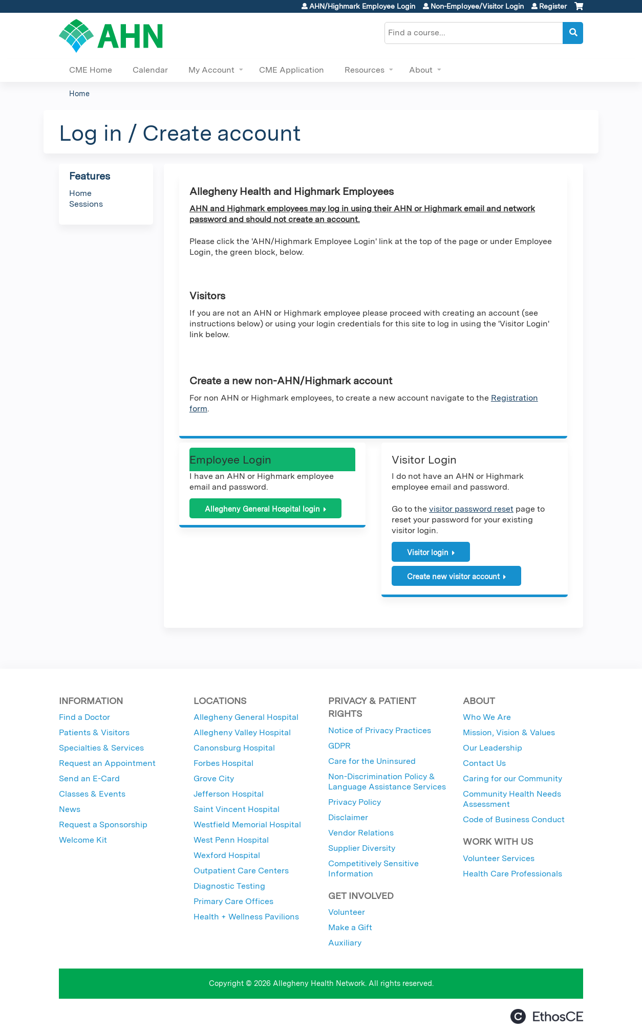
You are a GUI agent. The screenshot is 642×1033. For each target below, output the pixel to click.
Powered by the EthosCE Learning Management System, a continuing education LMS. (546, 1016)
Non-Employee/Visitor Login (477, 6)
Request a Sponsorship (103, 824)
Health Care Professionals (512, 873)
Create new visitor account (453, 576)
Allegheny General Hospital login (262, 508)
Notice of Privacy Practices (379, 730)
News (69, 809)
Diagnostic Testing (229, 886)
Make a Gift (350, 927)
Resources (364, 70)
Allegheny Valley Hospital (242, 732)
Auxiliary (344, 943)
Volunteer (346, 912)
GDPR (339, 746)
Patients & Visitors (94, 732)
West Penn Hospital (231, 840)
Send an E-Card (89, 778)
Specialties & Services (101, 748)
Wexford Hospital (227, 855)
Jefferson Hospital (229, 794)
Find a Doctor (84, 717)
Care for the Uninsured (372, 761)
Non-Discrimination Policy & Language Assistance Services (387, 782)
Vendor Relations (361, 833)
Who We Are (487, 717)
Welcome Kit (83, 840)
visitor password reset (471, 509)
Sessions (86, 204)
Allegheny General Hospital (246, 717)
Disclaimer (348, 817)
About (421, 70)
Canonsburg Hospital (234, 748)
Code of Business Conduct (514, 819)
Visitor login (427, 552)
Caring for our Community (512, 778)
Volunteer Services (498, 858)
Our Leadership (492, 748)
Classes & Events (92, 794)
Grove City (214, 778)
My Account (211, 70)
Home (79, 93)
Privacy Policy (354, 802)
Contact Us (484, 763)
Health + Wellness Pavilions (246, 916)
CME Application (291, 70)
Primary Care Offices (233, 901)
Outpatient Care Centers (241, 870)
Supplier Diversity (361, 848)
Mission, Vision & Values (509, 732)
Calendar (150, 70)
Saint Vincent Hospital (237, 809)
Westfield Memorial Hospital (247, 824)
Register (553, 6)
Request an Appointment (107, 763)
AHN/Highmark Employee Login (362, 6)
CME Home (90, 70)
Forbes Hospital (223, 763)
